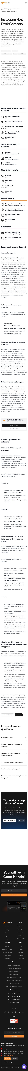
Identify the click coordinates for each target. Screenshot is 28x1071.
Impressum (7, 958)
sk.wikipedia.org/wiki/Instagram (13, 234)
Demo (21, 820)
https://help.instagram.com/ (12, 325)
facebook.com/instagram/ (11, 159)
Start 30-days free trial (14, 890)
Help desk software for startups (14, 986)
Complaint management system (14, 980)
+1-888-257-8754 (15, 996)
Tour (7, 939)
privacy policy (9, 1055)
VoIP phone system (14, 971)
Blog (21, 946)
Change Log (21, 935)
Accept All (7, 1058)
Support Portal (20, 926)
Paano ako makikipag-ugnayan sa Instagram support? (14, 754)
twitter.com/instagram (10, 164)
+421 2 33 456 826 (15, 993)
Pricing (7, 929)
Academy (21, 952)
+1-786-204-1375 (14, 999)
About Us (7, 946)
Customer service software (14, 968)
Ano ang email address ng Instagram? (14, 762)
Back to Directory (7, 715)
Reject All (14, 1058)
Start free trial (14, 428)
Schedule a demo (14, 895)
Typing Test (21, 958)
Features (7, 933)
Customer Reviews (7, 952)
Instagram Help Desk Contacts (8, 11)
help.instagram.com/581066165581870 (15, 205)
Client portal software (14, 983)
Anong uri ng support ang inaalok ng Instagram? (14, 745)
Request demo (14, 425)
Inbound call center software (14, 977)
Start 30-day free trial (9, 820)
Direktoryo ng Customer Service (12, 9)
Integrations (7, 936)
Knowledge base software (14, 965)
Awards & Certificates (7, 949)
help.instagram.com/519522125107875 (15, 210)
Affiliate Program (7, 955)
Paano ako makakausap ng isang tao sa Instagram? (14, 777)
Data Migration (20, 929)
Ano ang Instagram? (14, 737)
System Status (20, 932)
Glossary (21, 949)
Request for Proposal (21, 938)
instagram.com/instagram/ (12, 153)
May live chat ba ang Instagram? (14, 769)
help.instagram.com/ (10, 133)
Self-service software (14, 974)
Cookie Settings (8, 1062)
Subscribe (14, 1036)
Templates (20, 955)
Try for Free (19, 714)
